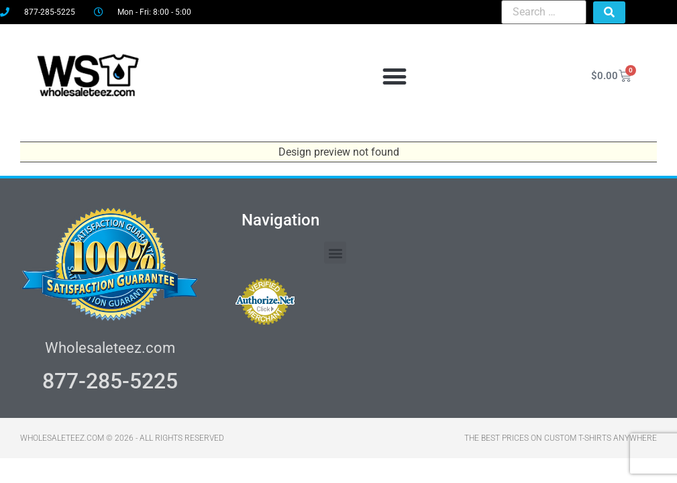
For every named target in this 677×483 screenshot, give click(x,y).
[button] (395, 76)
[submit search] (609, 12)
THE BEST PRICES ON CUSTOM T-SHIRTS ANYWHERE (560, 438)
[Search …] (543, 12)
